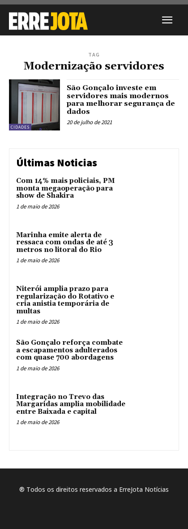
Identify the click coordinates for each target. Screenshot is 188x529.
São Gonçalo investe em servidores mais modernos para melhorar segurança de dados (121, 99)
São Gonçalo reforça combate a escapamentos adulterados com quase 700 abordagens (69, 350)
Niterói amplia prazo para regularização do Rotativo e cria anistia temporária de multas (65, 300)
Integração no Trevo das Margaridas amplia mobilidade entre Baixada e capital (70, 404)
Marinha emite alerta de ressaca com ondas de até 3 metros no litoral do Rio (64, 242)
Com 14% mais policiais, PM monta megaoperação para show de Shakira (65, 188)
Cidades (20, 127)
